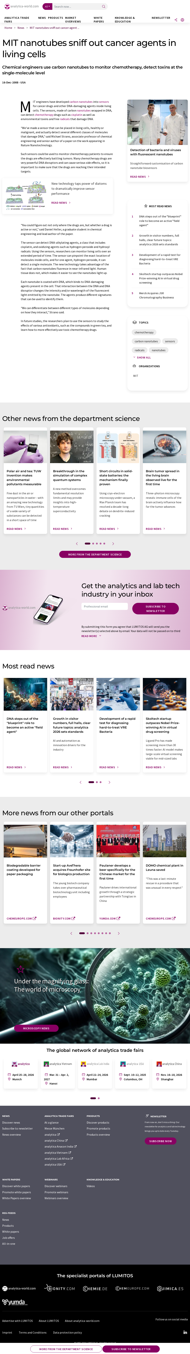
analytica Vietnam (58, 1152)
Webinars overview (56, 1198)
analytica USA (55, 1164)
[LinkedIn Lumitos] (185, 1332)
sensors (104, 102)
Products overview (98, 1134)
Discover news (11, 1122)
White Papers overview (16, 1198)
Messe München (54, 1128)
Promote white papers (16, 1192)
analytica (52, 1134)
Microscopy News (36, 1028)
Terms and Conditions (33, 1332)
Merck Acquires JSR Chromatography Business (156, 295)
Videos (91, 1186)
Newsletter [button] (161, 18)
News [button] (42, 18)
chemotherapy (44, 115)
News (5, 1219)
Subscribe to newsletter (156, 609)
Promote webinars (56, 1192)
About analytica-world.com (82, 1321)
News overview (11, 1134)
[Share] (175, 20)
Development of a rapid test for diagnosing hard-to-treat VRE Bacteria (160, 259)
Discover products (98, 1122)
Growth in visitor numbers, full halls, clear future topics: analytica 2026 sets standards (159, 240)
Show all (141, 357)
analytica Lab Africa (59, 1158)
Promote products (98, 1128)
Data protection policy (67, 1332)
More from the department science (95, 554)
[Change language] (182, 20)
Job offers (8, 1238)
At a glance (52, 1122)
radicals (65, 119)
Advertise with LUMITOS (17, 1321)
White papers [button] (99, 19)
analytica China (56, 1140)
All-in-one (8, 1243)
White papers (10, 1231)
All (46, 6)
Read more (92, 636)
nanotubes (84, 110)
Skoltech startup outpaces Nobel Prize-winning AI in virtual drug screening (161, 278)
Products (8, 1225)
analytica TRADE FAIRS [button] (16, 19)
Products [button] (55, 18)
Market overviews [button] (73, 19)
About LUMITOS (49, 1321)
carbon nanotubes (81, 102)
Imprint (7, 1332)
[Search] (103, 7)
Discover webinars (56, 1186)
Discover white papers (16, 1186)
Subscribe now (160, 1141)
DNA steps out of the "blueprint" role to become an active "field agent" (160, 220)
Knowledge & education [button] (125, 19)
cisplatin (76, 115)
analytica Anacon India (61, 1146)
